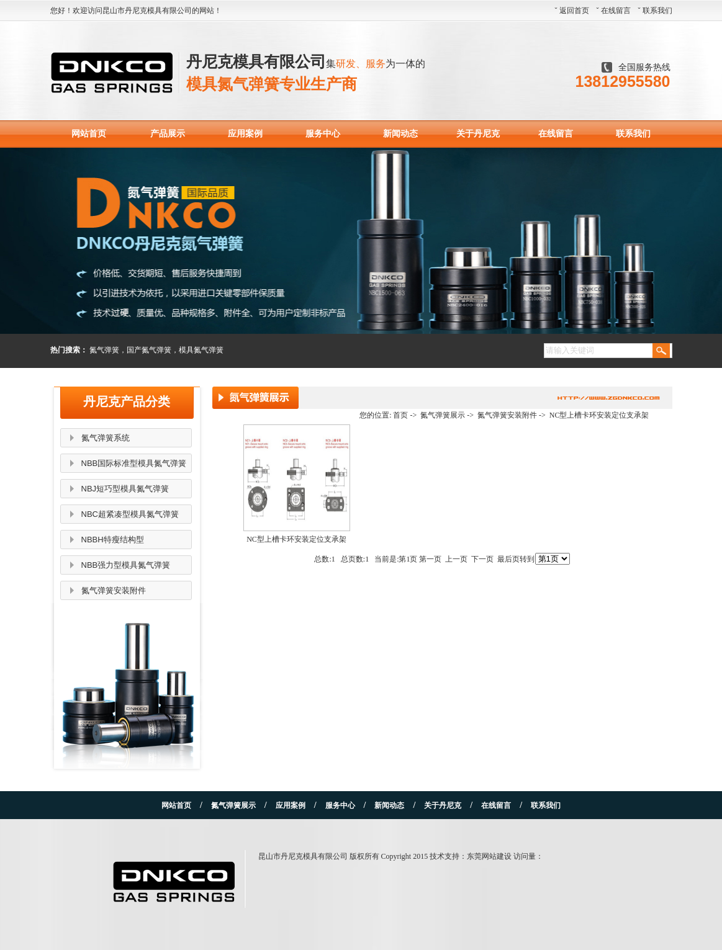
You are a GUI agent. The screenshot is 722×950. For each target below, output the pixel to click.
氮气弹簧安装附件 (113, 590)
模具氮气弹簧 (201, 350)
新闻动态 (400, 133)
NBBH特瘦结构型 (112, 539)
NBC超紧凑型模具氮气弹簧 (130, 514)
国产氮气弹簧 (149, 350)
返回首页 (574, 10)
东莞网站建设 (489, 856)
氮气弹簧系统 (105, 437)
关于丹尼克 (478, 133)
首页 (400, 415)
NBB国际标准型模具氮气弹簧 (134, 463)
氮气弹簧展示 (442, 415)
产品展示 (167, 133)
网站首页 (88, 133)
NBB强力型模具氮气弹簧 (126, 565)
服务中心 (322, 133)
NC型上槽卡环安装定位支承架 (599, 415)
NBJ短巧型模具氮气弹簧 (125, 488)
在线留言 (616, 10)
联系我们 (657, 10)
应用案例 (245, 133)
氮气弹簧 (104, 350)
